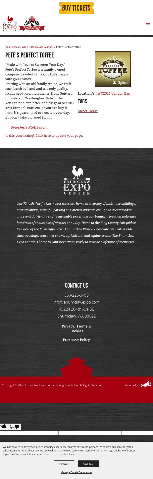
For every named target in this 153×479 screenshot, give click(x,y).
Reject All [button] (64, 463)
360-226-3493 (76, 295)
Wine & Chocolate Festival (37, 47)
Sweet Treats (88, 111)
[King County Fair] (32, 23)
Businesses (12, 47)
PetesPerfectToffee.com (29, 127)
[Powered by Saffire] (146, 385)
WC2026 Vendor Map (113, 93)
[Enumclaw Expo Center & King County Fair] (9, 23)
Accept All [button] (88, 463)
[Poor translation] (14, 427)
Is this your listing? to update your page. (44, 136)
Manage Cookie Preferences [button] (76, 472)
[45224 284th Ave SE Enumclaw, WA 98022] (76, 313)
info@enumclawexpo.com (76, 302)
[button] (113, 69)
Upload (123, 83)
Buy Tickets (76, 8)
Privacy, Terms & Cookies (76, 329)
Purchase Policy (76, 340)
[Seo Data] (76, 259)
